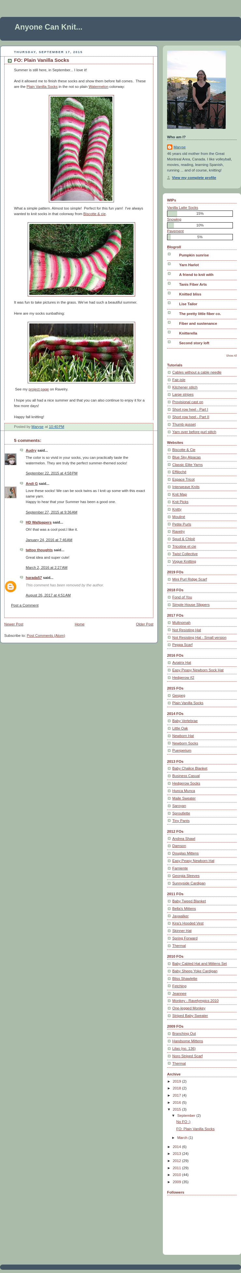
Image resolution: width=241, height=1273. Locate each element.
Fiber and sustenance (198, 323)
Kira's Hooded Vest (188, 923)
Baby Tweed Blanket (189, 901)
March (183, 1138)
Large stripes (183, 394)
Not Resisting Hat (186, 630)
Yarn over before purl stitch (194, 432)
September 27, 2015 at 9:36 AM (51, 512)
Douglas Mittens (185, 853)
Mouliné (178, 517)
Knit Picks (180, 502)
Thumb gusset (184, 424)
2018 (177, 1088)
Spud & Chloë (183, 539)
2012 (177, 1161)
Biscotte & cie (94, 214)
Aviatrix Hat (181, 662)
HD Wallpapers (39, 522)
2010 (177, 1175)
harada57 (34, 578)
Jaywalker (180, 916)
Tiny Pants (181, 821)
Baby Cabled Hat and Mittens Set (199, 963)
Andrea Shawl (183, 839)
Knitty (176, 509)
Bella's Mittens (184, 908)
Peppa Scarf (182, 645)
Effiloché (179, 472)
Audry (31, 450)
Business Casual (186, 776)
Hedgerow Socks (186, 783)
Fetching (179, 986)
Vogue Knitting (184, 561)
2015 (177, 1109)
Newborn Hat (183, 736)
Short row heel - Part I (190, 409)
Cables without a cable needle (196, 372)
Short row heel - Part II (190, 417)
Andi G (32, 484)
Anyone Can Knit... (48, 27)
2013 (177, 1154)
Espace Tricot (183, 479)
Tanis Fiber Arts (193, 284)
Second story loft (194, 343)
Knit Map (179, 494)
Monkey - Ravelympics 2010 (195, 1001)
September (186, 1115)
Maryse (180, 147)
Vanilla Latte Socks (182, 208)
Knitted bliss (190, 294)
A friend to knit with (196, 275)
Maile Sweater (184, 798)
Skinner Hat (181, 931)
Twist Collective (185, 554)
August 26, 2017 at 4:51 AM (48, 595)
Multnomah (181, 622)
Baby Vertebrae (185, 721)
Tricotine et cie (184, 546)
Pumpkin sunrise (194, 255)
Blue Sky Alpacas (186, 457)
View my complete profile (194, 178)
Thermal (179, 946)
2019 (177, 1081)
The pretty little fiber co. (200, 314)
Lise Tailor (188, 304)
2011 (177, 1168)
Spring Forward (184, 938)
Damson (179, 846)
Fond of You (182, 597)
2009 (177, 1182)
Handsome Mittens (187, 1041)
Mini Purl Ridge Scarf (189, 579)
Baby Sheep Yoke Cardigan (195, 971)
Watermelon (98, 87)
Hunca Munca (183, 791)
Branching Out (184, 1033)
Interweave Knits (186, 487)
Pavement (175, 231)
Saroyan (179, 806)
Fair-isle (178, 380)
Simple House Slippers (191, 605)
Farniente (180, 868)
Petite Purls (181, 524)
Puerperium (181, 750)
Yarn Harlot (189, 265)
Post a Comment (24, 605)
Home (79, 624)
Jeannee (179, 993)
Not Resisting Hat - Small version (199, 637)
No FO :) (183, 1122)
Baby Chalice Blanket (189, 768)
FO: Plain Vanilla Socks (195, 1129)
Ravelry (178, 531)
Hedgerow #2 (183, 677)
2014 (177, 1147)
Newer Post (13, 624)
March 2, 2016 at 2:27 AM (46, 567)
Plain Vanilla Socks (42, 87)
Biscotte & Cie (183, 450)
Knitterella (188, 333)
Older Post (144, 624)
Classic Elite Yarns (187, 465)
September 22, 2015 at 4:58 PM (52, 473)
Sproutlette (181, 813)
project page (39, 389)
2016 (177, 1102)
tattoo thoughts (39, 550)
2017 (177, 1095)
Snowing (174, 219)
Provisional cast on (187, 402)
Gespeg (178, 695)
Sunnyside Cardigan (189, 883)
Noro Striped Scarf (187, 1056)
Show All (231, 355)
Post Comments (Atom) (46, 635)
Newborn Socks (185, 743)
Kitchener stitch (184, 387)
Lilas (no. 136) (184, 1048)
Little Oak (180, 728)
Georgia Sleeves (186, 876)
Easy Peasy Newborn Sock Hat (197, 670)
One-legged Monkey (189, 1008)
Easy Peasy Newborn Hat (193, 861)
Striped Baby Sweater (190, 1016)
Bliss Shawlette (184, 978)
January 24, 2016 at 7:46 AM (49, 540)
